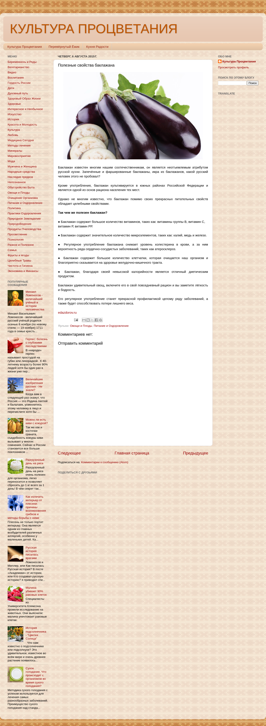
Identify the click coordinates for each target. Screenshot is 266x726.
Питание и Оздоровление (111, 325)
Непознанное (17, 182)
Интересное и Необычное (25, 109)
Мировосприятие (19, 156)
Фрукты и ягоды (18, 255)
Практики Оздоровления (24, 213)
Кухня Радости (97, 46)
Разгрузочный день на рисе (35, 461)
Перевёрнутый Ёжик (64, 46)
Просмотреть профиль (233, 67)
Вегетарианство (18, 67)
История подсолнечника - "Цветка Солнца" (36, 633)
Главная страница (132, 453)
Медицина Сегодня (21, 140)
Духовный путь (18, 93)
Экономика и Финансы (23, 271)
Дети (11, 88)
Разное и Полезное (21, 244)
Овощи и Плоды (81, 325)
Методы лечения (19, 145)
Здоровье (14, 103)
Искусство (14, 114)
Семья (12, 250)
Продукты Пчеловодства (24, 229)
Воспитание (16, 77)
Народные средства (21, 171)
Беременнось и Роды (22, 62)
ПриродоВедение (19, 223)
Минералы (15, 150)
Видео (12, 72)
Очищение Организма (23, 198)
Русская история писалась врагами (32, 553)
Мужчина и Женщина (22, 166)
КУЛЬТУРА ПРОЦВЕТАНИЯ (93, 28)
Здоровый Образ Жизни (24, 98)
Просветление (17, 234)
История (13, 119)
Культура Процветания (24, 46)
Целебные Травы (19, 260)
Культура (14, 129)
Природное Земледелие (24, 218)
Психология (16, 239)
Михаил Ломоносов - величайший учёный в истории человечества (35, 300)
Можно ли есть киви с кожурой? (37, 421)
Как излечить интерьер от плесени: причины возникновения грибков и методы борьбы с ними (27, 507)
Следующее (69, 453)
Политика (14, 208)
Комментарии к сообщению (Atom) (104, 462)
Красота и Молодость (22, 124)
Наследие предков (20, 177)
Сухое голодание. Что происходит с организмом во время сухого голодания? (36, 677)
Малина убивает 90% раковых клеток (36, 591)
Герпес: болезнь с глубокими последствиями (37, 342)
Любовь (13, 135)
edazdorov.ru (67, 312)
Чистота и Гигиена (20, 265)
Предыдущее (195, 453)
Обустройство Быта (21, 187)
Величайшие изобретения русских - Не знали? (34, 385)
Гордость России (19, 82)
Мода (11, 161)
